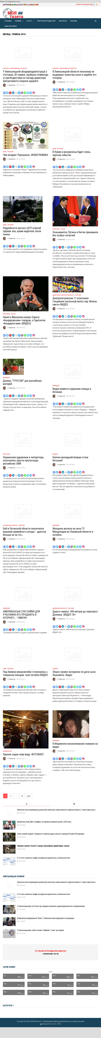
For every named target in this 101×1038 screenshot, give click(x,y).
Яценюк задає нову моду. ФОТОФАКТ (23, 754)
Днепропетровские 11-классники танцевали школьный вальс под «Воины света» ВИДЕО (75, 301)
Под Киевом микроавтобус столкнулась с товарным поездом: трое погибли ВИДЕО (25, 673)
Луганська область (10, 525)
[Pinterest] (10, 91)
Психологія (7, 751)
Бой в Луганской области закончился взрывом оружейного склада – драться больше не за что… (24, 531)
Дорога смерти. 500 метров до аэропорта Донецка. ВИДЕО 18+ (75, 613)
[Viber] (22, 91)
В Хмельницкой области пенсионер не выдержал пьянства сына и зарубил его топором (74, 74)
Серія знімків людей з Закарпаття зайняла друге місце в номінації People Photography (50, 834)
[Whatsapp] (25, 91)
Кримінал (6, 608)
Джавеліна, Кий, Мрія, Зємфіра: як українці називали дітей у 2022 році (44, 822)
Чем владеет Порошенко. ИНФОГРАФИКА (25, 154)
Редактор (12, 85)
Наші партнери (11, 26)
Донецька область (60, 608)
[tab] (27, 804)
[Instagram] (33, 91)
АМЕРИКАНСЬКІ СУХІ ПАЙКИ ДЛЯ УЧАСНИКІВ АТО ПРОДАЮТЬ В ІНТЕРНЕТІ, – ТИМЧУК (21, 614)
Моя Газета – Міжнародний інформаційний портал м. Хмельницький (58, 1021)
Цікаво (55, 454)
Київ (4, 152)
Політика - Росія (59, 229)
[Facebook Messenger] (19, 91)
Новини (18, 21)
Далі (29, 796)
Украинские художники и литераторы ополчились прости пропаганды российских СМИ (23, 460)
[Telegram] (31, 91)
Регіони (6, 68)
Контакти (63, 21)
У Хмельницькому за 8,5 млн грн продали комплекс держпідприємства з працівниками (51, 906)
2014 (50, 972)
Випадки (6, 377)
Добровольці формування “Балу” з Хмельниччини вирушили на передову (45, 918)
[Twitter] (7, 91)
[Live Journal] (16, 91)
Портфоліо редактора (46, 21)
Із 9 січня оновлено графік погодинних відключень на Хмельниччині (43, 858)
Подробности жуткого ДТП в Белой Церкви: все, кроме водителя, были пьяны (22, 231)
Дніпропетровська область (63, 295)
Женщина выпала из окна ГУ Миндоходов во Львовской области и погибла (73, 531)
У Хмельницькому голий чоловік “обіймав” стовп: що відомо (40, 930)
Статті (29, 21)
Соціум (55, 669)
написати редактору (84, 4)
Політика (6, 454)
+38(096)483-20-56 (50, 954)
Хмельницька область (18, 68)
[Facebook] (4, 91)
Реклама (73, 21)
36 (22, 796)
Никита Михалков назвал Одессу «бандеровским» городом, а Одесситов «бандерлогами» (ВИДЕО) (24, 320)
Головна (8, 21)
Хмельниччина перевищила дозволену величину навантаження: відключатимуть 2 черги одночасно (56, 810)
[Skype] (28, 91)
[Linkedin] (13, 91)
